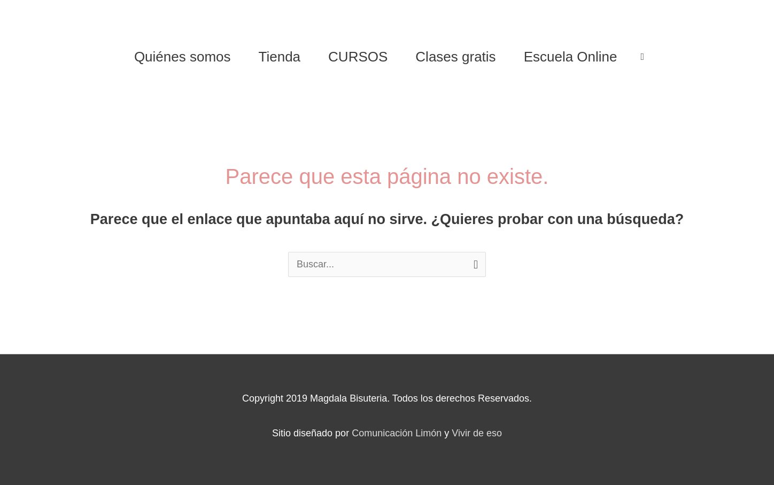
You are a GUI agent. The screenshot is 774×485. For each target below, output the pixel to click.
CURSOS (358, 57)
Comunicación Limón (397, 433)
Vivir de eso (477, 433)
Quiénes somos (182, 57)
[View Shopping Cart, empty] (643, 56)
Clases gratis (455, 57)
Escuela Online (570, 57)
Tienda (280, 57)
